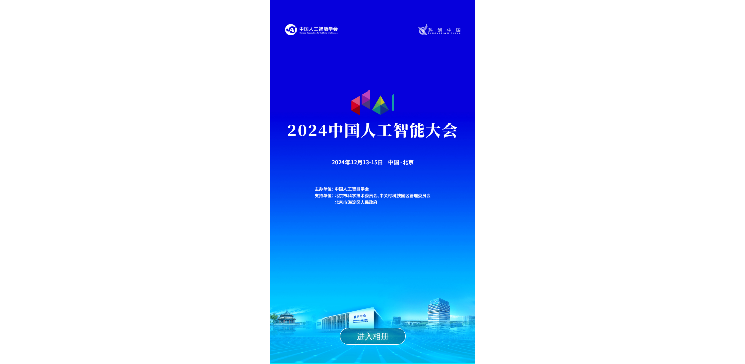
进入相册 (373, 336)
